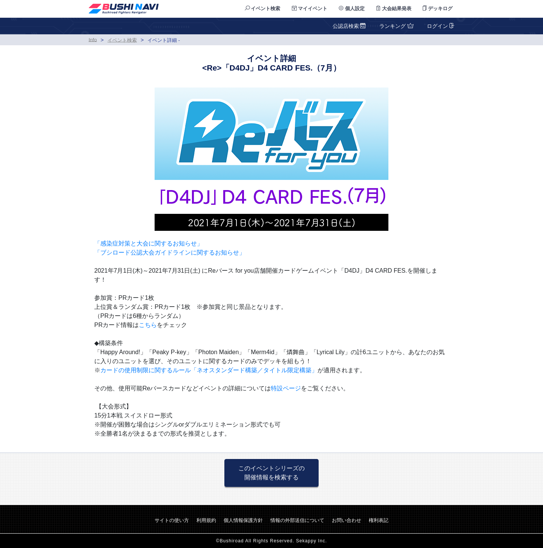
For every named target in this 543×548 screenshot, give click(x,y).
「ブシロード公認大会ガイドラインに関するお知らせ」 (169, 252)
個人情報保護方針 (243, 520)
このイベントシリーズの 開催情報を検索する (271, 472)
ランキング (395, 26)
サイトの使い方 (172, 520)
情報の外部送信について (297, 520)
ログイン (439, 26)
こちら (148, 325)
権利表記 (378, 520)
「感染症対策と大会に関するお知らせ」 (148, 243)
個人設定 (352, 8)
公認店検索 (349, 26)
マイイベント (310, 8)
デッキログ (437, 8)
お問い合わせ (346, 520)
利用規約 (206, 520)
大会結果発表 (394, 8)
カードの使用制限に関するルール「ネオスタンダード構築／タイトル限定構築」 (209, 370)
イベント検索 (263, 8)
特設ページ (286, 388)
